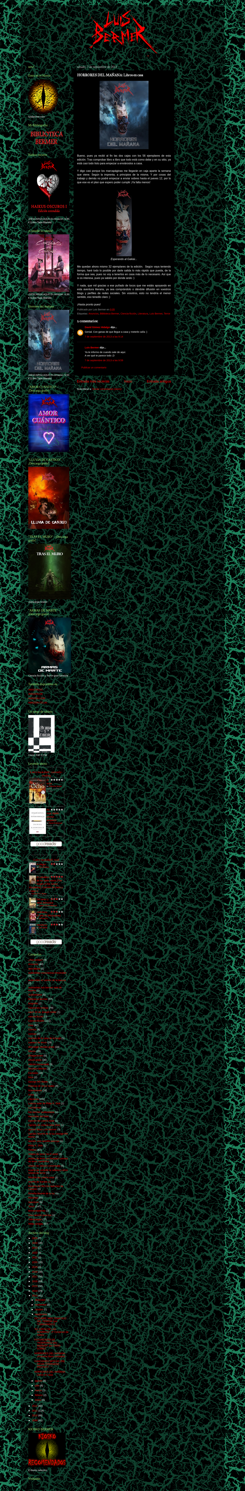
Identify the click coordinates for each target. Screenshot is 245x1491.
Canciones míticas (38, 1007)
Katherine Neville (55, 786)
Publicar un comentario (93, 367)
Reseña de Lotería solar (41, 1177)
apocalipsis (34, 968)
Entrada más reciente (93, 381)
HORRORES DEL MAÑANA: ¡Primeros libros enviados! (50, 1355)
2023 (35, 1247)
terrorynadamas (36, 1210)
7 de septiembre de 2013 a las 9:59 (104, 360)
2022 (35, 1252)
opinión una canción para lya (43, 1141)
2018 (35, 1271)
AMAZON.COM (36, 698)
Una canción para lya (39, 1215)
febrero (39, 1395)
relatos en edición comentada (44, 1165)
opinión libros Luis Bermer (42, 1129)
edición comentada (38, 1064)
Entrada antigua (159, 381)
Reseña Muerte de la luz (41, 1193)
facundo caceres (37, 1068)
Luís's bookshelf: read (46, 859)
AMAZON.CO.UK (37, 702)
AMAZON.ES (35, 689)
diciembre (40, 1300)
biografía (33, 1003)
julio (37, 1385)
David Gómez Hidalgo (97, 327)
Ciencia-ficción (128, 313)
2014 (35, 1291)
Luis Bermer (156, 313)
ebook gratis (35, 1059)
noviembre (41, 1304)
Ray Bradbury (44, 867)
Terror (167, 313)
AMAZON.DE (35, 694)
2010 (35, 1415)
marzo (39, 1390)
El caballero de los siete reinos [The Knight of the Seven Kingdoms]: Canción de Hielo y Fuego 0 (46, 884)
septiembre (41, 1314)
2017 (35, 1276)
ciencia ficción (36, 1016)
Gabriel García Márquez (48, 905)
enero (38, 1400)
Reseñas (33, 1197)
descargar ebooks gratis (41, 1047)
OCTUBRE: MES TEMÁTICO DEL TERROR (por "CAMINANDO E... (50, 1321)
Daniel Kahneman (55, 823)
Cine (30, 1025)
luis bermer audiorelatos (41, 1112)
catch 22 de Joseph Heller (42, 1012)
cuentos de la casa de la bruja (44, 1038)
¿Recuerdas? (35, 960)
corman (32, 1034)
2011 (35, 1410)
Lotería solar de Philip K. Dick (44, 1103)
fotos (31, 1077)
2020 (35, 1262)
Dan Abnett (43, 928)
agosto (39, 1380)
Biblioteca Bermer (109, 313)
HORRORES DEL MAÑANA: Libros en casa (50, 1373)
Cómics (32, 1029)
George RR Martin (38, 1081)
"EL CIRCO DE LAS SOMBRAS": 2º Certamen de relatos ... (51, 1332)
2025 (35, 1238)
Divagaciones (35, 1055)
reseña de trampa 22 (39, 1181)
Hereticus (42, 925)
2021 (35, 1257)
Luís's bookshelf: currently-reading (46, 773)
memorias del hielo (38, 1116)
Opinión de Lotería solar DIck (44, 1125)
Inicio (128, 381)
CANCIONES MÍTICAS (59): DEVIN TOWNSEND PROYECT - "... (49, 1364)
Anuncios (93, 313)
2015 (35, 1286)
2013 (35, 1295)
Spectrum (33, 1202)
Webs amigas (35, 1223)
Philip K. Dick (35, 1145)
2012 (35, 1405)
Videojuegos (35, 1219)
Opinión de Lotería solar (41, 1120)
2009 (35, 1420)
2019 (35, 1267)
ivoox (31, 1094)
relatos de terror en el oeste (43, 1154)
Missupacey (43, 918)
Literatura (143, 313)
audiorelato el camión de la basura (47, 980)
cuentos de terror (37, 1042)
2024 (35, 1243)
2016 (35, 1281)
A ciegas (41, 864)
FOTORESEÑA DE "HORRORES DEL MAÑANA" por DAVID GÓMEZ (47, 1344)
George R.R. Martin (38, 894)
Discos (32, 1051)
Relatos (32, 1149)
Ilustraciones (35, 1090)
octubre (39, 1309)
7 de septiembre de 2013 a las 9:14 (104, 336)
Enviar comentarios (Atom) (106, 389)
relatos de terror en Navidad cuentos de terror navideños (48, 1160)
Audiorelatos (35, 994)
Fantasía (33, 1073)
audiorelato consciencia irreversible (47, 972)
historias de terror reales (41, 1086)
